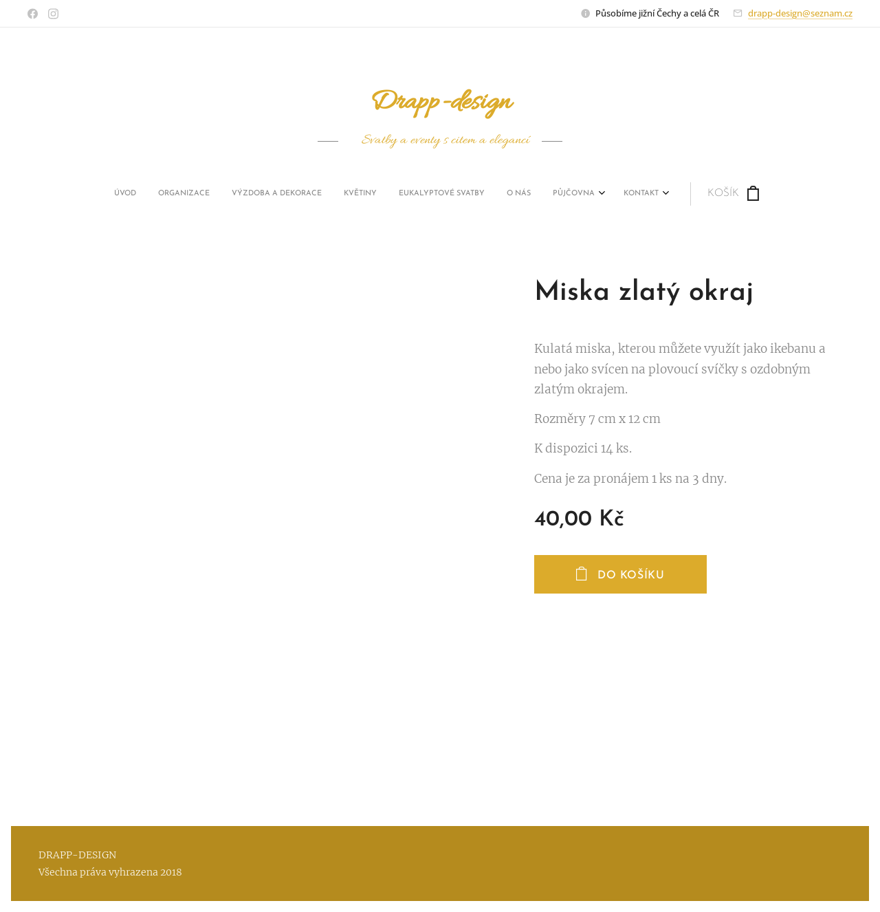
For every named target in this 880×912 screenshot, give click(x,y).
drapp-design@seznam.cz (800, 13)
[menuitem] (311, 194)
